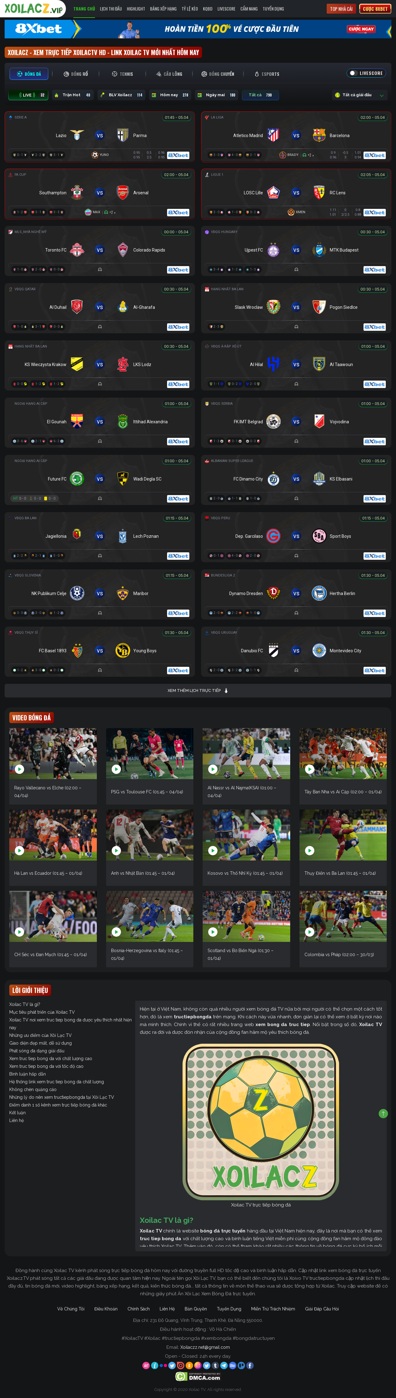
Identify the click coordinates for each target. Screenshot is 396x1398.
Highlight (136, 8)
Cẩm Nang (249, 8)
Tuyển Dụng (273, 8)
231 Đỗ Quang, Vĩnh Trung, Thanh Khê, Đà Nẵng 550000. (206, 1320)
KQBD (208, 8)
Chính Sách (138, 1308)
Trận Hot (72, 95)
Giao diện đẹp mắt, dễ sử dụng (40, 1043)
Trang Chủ (84, 8)
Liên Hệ (167, 1308)
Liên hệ (16, 1120)
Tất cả (260, 95)
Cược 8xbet (375, 8)
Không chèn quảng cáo (33, 1089)
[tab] (29, 74)
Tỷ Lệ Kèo (190, 8)
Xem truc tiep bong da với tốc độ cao (46, 1066)
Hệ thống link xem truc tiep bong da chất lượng (56, 1081)
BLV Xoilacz (121, 95)
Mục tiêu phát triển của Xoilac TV (42, 1012)
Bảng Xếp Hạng (163, 8)
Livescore (226, 8)
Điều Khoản (106, 1308)
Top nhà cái (341, 8)
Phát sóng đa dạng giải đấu (36, 1050)
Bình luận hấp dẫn (27, 1074)
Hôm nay (170, 95)
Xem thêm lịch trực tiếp (198, 690)
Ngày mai (216, 95)
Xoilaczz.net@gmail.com (205, 1347)
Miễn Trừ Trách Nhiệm (273, 1308)
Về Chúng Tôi (70, 1308)
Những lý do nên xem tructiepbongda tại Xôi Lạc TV (61, 1097)
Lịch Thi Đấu (111, 8)
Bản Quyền (196, 1308)
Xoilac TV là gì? (24, 1004)
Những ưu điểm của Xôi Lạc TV (40, 1035)
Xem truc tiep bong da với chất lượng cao (50, 1058)
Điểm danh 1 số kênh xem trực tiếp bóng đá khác (58, 1104)
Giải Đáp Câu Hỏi (322, 1308)
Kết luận (17, 1112)
